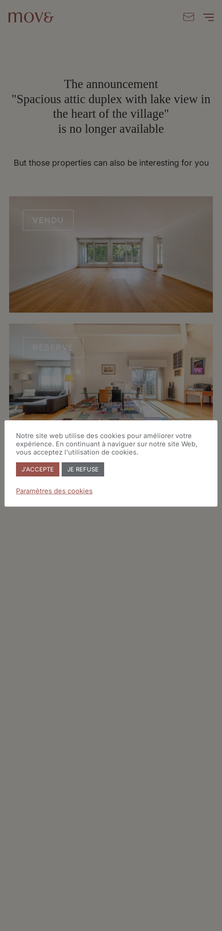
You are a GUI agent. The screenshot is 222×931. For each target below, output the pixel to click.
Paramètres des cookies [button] (54, 491)
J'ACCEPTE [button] (37, 469)
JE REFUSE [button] (83, 469)
